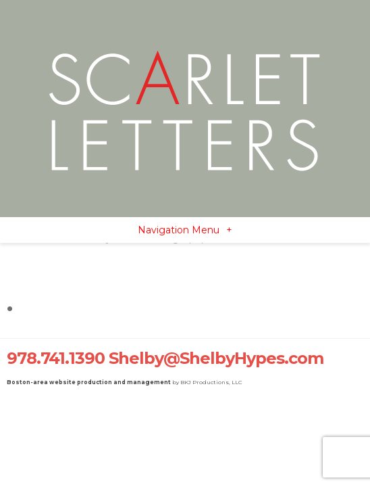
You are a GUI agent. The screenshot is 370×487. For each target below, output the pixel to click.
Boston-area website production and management (89, 382)
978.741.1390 (56, 358)
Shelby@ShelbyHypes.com (216, 358)
